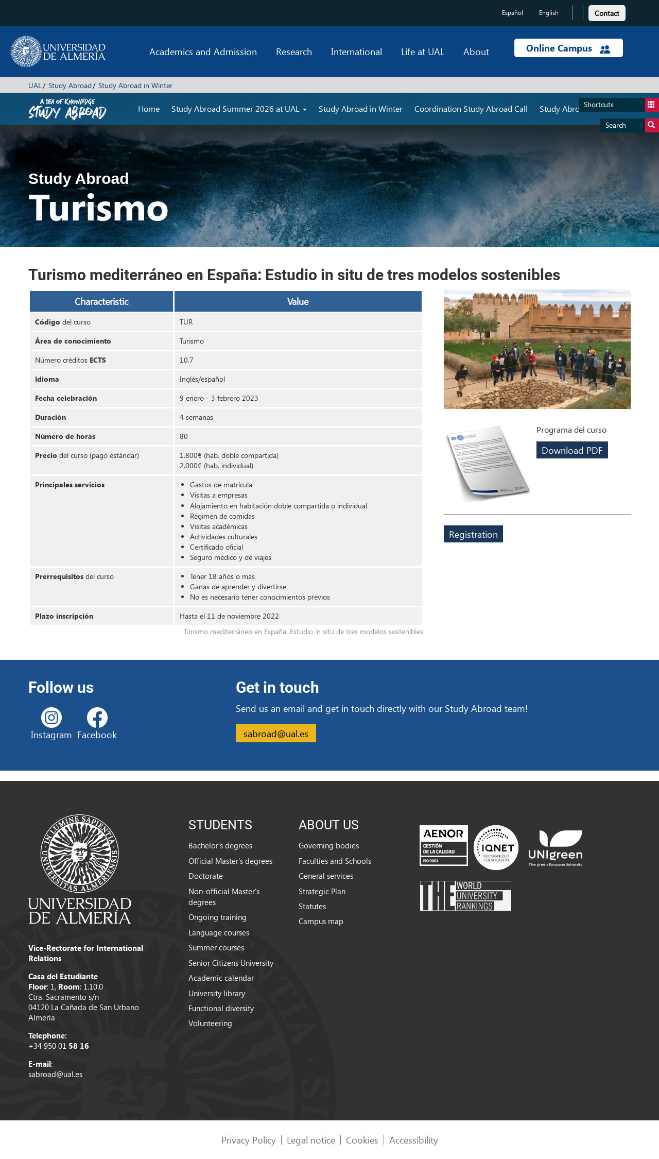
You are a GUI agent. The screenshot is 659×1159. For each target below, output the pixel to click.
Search (632, 125)
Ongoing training (217, 917)
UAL (35, 85)
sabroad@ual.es (276, 733)
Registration (473, 533)
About (476, 51)
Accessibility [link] (413, 1139)
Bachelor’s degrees (220, 845)
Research (294, 51)
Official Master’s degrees (230, 861)
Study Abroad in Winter (135, 85)
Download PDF (572, 450)
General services (326, 876)
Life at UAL (422, 51)
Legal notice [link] (311, 1139)
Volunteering (210, 1023)
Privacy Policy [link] (248, 1139)
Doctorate (205, 876)
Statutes (312, 906)
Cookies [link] (362, 1139)
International (356, 51)
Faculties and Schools (335, 861)
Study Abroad (70, 85)
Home (149, 108)
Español (512, 12)
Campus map (321, 921)
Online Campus (568, 48)
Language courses (218, 932)
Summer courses (216, 947)
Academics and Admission (203, 51)
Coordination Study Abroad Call (471, 108)
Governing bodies (329, 845)
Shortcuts (621, 105)
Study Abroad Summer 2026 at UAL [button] (239, 108)
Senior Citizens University (230, 963)
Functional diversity (221, 1008)
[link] (607, 11)
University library (216, 993)
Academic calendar (221, 978)
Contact (607, 13)
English (549, 12)
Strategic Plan (322, 891)
